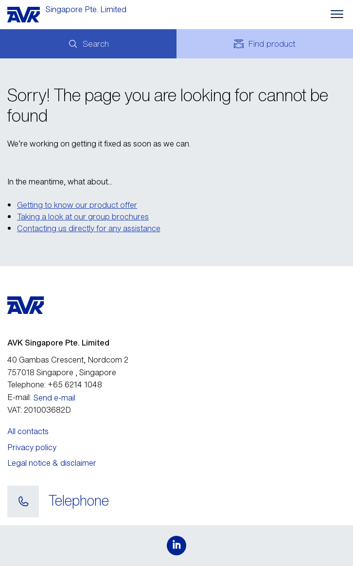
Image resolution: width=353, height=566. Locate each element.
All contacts (28, 431)
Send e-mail (54, 397)
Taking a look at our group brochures (83, 216)
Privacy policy (31, 447)
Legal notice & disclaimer (51, 463)
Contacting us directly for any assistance (88, 228)
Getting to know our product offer (77, 205)
